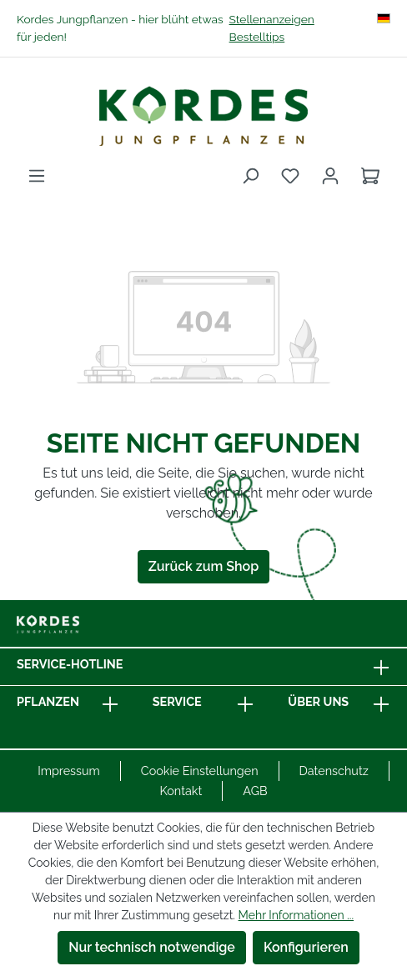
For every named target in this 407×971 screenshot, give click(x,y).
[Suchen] (250, 176)
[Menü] (37, 176)
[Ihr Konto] (330, 176)
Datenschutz (334, 770)
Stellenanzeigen (271, 19)
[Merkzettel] (290, 176)
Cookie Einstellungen (200, 770)
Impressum (69, 770)
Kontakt (180, 790)
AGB (255, 790)
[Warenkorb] (370, 176)
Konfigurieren (306, 947)
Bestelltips (257, 36)
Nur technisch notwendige (151, 947)
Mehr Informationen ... (296, 915)
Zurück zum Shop (203, 566)
